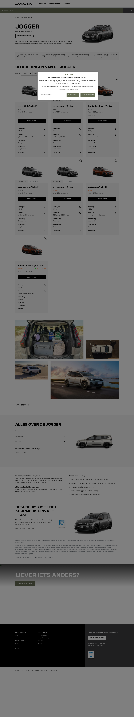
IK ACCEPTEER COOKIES (88, 94)
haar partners (48, 80)
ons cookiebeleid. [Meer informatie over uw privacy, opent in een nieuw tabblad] (74, 89)
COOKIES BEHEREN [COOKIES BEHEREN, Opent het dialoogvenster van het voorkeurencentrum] (46, 94)
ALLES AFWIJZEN (72, 94)
